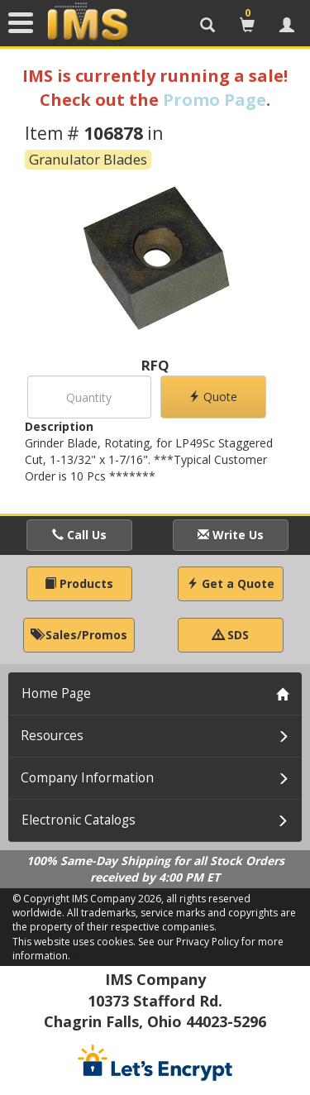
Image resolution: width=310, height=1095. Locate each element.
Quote (212, 396)
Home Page (56, 693)
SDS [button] (230, 635)
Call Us (79, 535)
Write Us (231, 535)
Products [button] (79, 583)
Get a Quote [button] (230, 583)
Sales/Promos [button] (79, 635)
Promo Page (214, 99)
